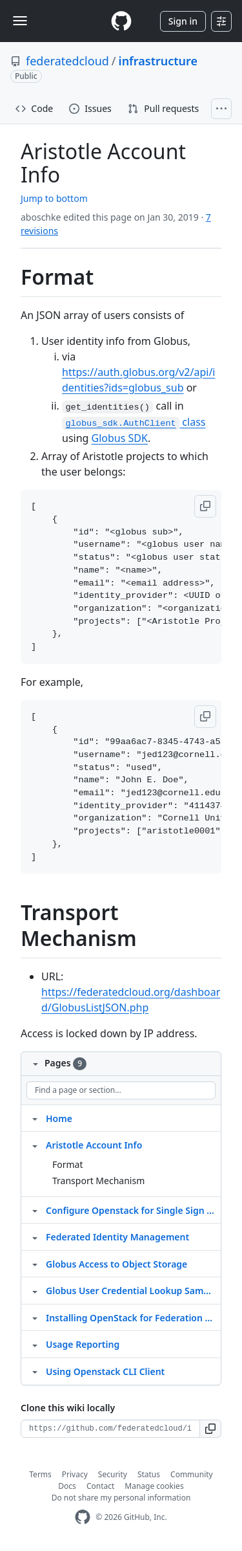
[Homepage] (121, 21)
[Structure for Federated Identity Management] (35, 1236)
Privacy (75, 1474)
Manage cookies (154, 1485)
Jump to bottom (54, 198)
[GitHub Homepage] (82, 1517)
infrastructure (158, 61)
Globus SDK (120, 438)
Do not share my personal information (121, 1497)
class (133, 422)
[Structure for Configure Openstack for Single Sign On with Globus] (35, 1210)
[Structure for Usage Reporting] (35, 1344)
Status (148, 1474)
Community (191, 1474)
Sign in (182, 21)
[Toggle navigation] (20, 20)
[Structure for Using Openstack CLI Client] (35, 1371)
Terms (40, 1474)
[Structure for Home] (35, 1118)
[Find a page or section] (121, 1090)
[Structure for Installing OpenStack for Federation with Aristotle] (35, 1317)
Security (112, 1474)
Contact (100, 1485)
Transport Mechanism (98, 1180)
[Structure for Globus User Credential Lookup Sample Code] (35, 1290)
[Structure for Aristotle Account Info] (35, 1144)
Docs (67, 1485)
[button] (205, 506)
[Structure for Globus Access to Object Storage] (35, 1263)
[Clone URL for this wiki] (110, 1429)
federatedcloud (67, 61)
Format (67, 1164)
